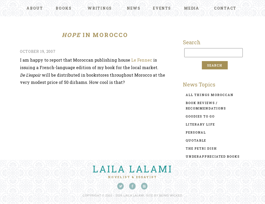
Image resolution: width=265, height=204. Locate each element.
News (134, 8)
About (34, 8)
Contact (225, 8)
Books (64, 8)
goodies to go (200, 116)
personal (196, 132)
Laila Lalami (132, 169)
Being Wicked (170, 195)
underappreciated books (213, 156)
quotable (196, 140)
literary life (200, 124)
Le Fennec (141, 60)
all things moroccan (209, 95)
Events (162, 8)
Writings (99, 8)
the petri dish (201, 148)
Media (191, 8)
